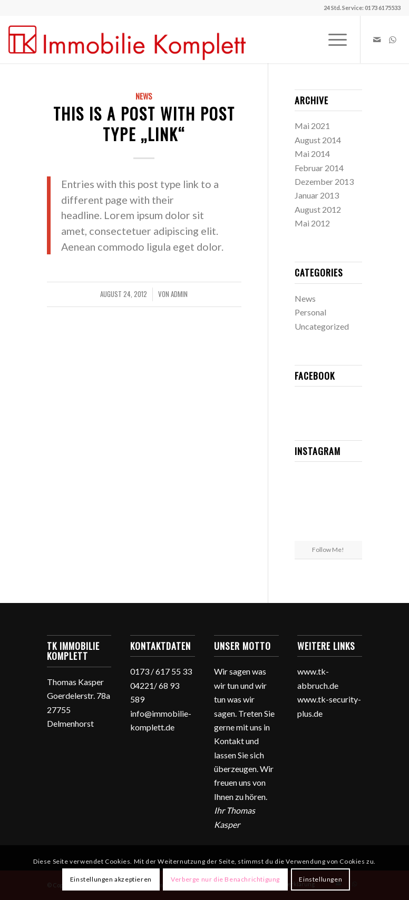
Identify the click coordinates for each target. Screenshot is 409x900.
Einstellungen (320, 879)
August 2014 (318, 140)
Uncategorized (322, 326)
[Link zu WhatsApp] (393, 39)
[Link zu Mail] (377, 39)
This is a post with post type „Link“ (144, 124)
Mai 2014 (312, 154)
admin (179, 294)
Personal (310, 312)
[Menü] (332, 39)
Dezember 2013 (324, 181)
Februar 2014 (319, 168)
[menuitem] (332, 39)
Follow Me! (328, 549)
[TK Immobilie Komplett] (127, 39)
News (143, 96)
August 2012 (318, 209)
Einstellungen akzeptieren (111, 879)
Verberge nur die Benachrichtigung (225, 879)
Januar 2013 (317, 195)
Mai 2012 (312, 223)
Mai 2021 (312, 126)
